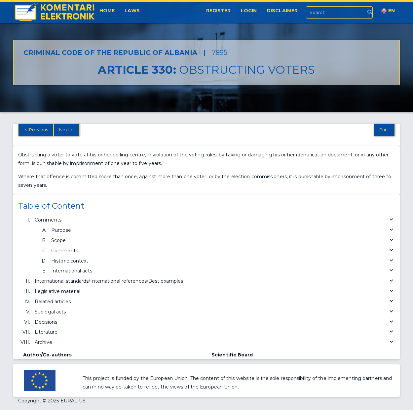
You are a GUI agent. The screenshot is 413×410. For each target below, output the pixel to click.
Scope (223, 240)
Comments (215, 220)
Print (384, 129)
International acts (223, 271)
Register (218, 11)
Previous (36, 129)
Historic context (223, 261)
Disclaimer (282, 11)
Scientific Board (232, 355)
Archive (215, 342)
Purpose (223, 230)
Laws (132, 11)
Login (249, 11)
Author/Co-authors (47, 355)
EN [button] (388, 11)
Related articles (215, 302)
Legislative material (215, 291)
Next (66, 129)
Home (107, 11)
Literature (215, 332)
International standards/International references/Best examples (215, 281)
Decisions (215, 322)
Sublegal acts (215, 312)
